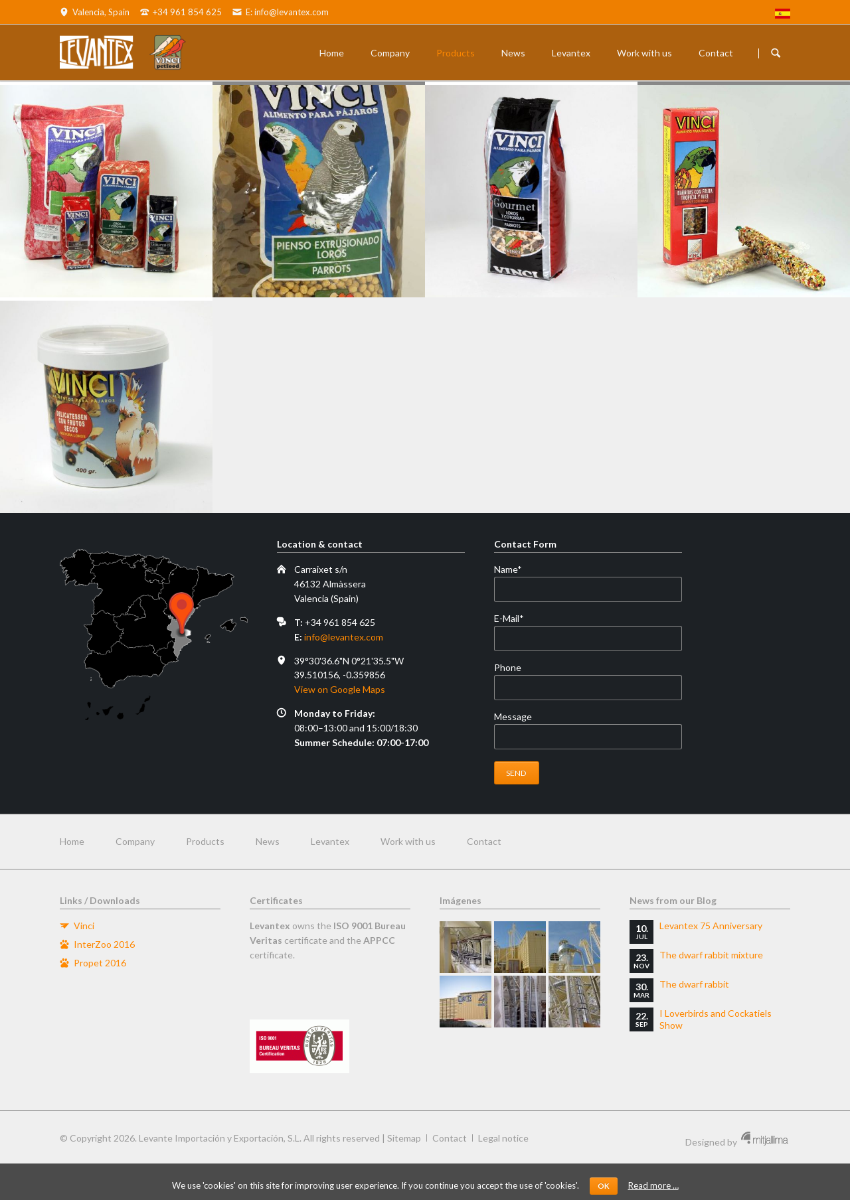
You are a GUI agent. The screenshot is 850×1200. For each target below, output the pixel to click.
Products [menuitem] (205, 841)
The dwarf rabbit (694, 984)
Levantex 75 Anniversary (710, 925)
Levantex (571, 52)
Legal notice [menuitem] (503, 1138)
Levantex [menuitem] (330, 841)
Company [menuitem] (135, 841)
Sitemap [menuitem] (404, 1138)
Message (513, 716)
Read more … (653, 1185)
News (513, 52)
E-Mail (516, 618)
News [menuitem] (268, 841)
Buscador (775, 53)
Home (331, 52)
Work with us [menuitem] (408, 841)
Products (455, 52)
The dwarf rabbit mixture (711, 954)
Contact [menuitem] (484, 841)
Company (390, 52)
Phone (507, 667)
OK (604, 1185)
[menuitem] (782, 15)
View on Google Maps (339, 689)
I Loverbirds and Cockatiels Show (715, 1019)
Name (516, 569)
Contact (716, 52)
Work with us (644, 52)
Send (516, 773)
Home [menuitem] (72, 841)
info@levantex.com (343, 636)
